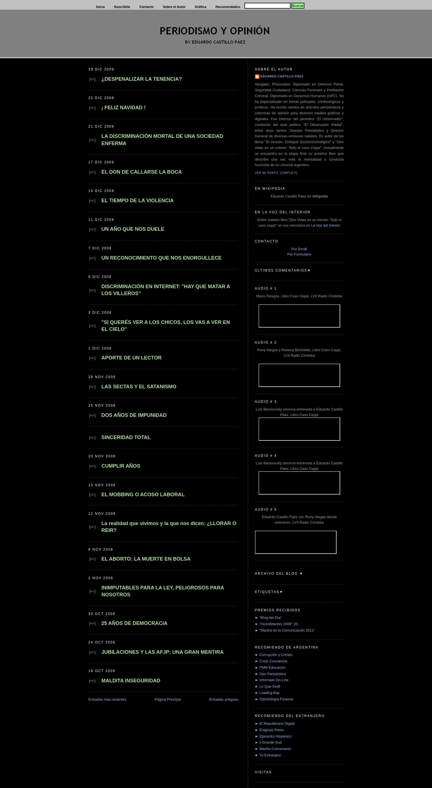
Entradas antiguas (223, 699)
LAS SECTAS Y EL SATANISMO (139, 386)
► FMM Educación (270, 667)
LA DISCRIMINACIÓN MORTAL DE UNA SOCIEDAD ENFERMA (162, 139)
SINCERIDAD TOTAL (126, 437)
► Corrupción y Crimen (274, 655)
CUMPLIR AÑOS (121, 466)
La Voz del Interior (325, 225)
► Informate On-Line (272, 680)
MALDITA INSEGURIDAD (131, 680)
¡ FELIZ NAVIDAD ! (124, 107)
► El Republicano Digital (275, 723)
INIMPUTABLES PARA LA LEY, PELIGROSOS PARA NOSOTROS (163, 591)
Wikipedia (320, 196)
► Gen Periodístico (270, 674)
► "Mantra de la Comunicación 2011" (285, 630)
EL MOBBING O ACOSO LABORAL (143, 494)
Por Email (299, 249)
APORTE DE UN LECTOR (132, 358)
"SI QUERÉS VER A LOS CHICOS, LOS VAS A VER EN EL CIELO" (166, 326)
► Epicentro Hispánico (273, 736)
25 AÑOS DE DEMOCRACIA (135, 623)
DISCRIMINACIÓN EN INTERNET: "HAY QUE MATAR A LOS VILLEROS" (166, 290)
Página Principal (168, 699)
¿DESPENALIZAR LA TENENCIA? (142, 79)
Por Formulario (299, 254)
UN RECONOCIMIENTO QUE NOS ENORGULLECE (162, 258)
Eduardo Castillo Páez (282, 76)
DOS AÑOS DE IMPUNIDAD (134, 415)
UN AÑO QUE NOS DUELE (133, 229)
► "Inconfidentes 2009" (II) (276, 624)
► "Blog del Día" (268, 617)
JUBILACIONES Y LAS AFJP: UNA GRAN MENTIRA (163, 652)
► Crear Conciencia (271, 661)
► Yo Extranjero (268, 755)
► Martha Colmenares (273, 749)
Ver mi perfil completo (276, 172)
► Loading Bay (267, 693)
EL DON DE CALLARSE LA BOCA (142, 172)
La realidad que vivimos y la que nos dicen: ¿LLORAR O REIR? (169, 527)
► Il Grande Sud (268, 742)
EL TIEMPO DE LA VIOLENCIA (138, 200)
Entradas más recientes (108, 699)
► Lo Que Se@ (268, 686)
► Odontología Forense (274, 699)
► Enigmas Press (269, 730)
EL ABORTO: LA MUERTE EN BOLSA (146, 559)
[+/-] (92, 79)
